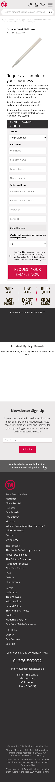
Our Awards (12, 512)
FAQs (8, 572)
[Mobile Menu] (50, 5)
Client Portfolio (14, 503)
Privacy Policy (13, 601)
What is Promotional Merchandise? (25, 526)
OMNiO (10, 577)
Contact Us (12, 539)
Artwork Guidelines (16, 554)
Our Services (13, 582)
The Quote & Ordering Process (23, 550)
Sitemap (10, 521)
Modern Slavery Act (16, 619)
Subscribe (27, 449)
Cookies (10, 615)
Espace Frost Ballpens (11, 22)
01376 (27, 660)
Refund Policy (13, 606)
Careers (10, 535)
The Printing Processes (18, 559)
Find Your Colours (16, 568)
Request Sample (29, 22)
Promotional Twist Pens (41, 19)
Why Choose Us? (15, 530)
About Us (11, 498)
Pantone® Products (17, 563)
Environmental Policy (17, 610)
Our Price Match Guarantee (21, 624)
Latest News (12, 517)
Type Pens (25, 19)
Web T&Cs (11, 592)
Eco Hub (10, 643)
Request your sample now (27, 272)
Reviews (10, 507)
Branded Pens (12, 19)
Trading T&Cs (13, 597)
